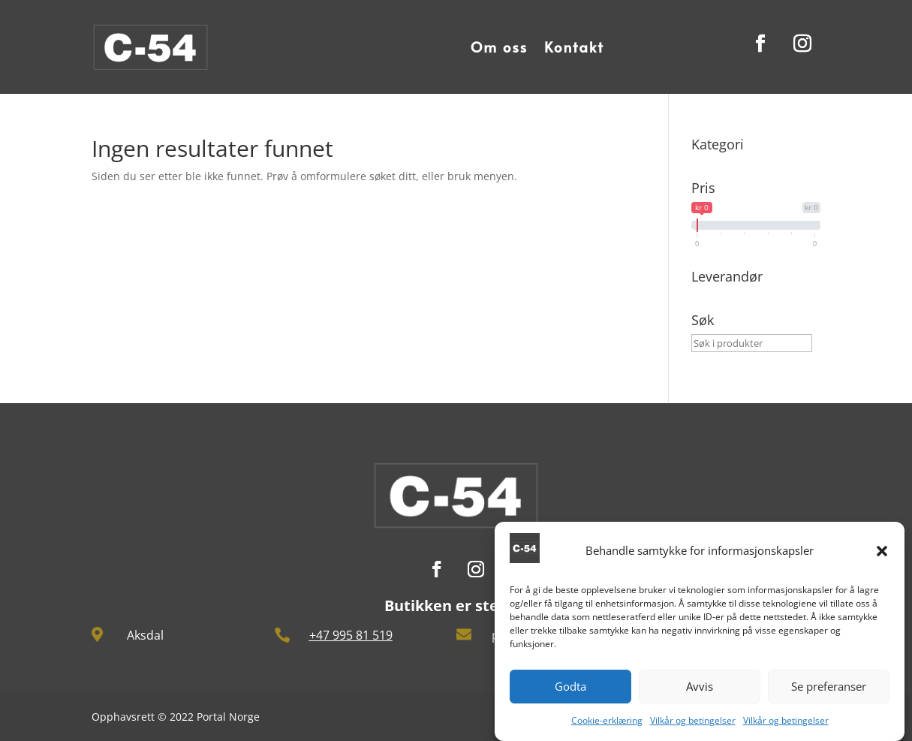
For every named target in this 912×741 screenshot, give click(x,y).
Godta (570, 694)
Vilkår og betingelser (693, 727)
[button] (881, 558)
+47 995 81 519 (351, 635)
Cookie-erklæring (607, 727)
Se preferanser (828, 694)
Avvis (699, 694)
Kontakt (574, 46)
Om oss (499, 46)
